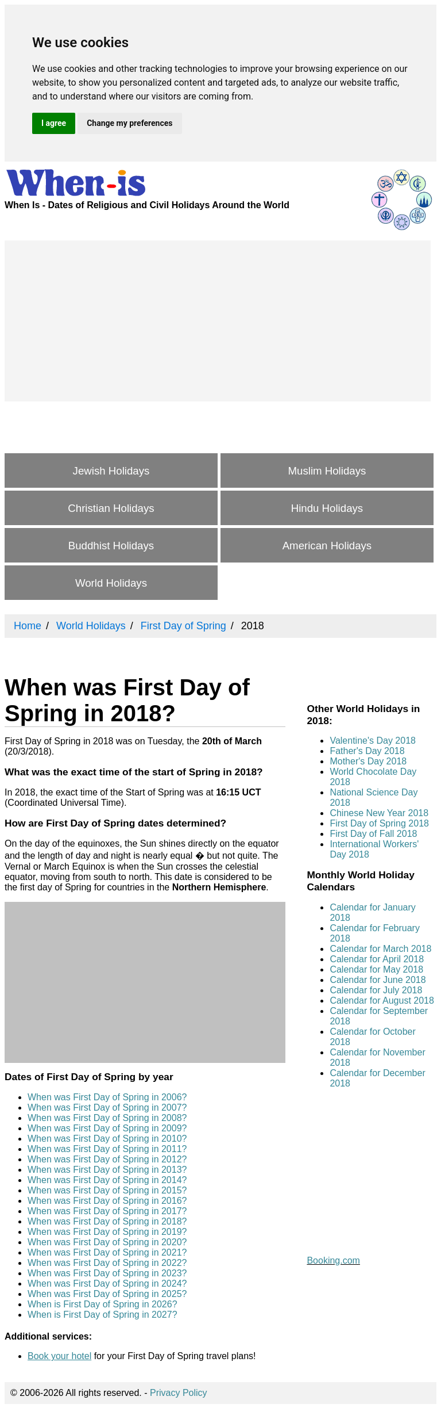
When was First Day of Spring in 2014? (107, 1180)
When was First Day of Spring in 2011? (107, 1149)
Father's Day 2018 (367, 751)
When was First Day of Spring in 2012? (107, 1159)
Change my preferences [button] (129, 123)
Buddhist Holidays (111, 546)
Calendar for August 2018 (382, 1000)
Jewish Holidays (111, 471)
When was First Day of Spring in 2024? (107, 1283)
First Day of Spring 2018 (379, 823)
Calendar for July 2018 (376, 990)
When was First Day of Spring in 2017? (107, 1211)
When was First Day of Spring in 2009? (107, 1128)
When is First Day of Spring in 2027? (102, 1314)
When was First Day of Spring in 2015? (107, 1190)
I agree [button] (53, 123)
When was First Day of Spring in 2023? (107, 1273)
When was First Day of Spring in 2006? (107, 1097)
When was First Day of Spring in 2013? (107, 1169)
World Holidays (111, 583)
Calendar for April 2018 (377, 959)
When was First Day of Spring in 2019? (107, 1232)
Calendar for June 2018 (377, 980)
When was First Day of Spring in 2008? (107, 1118)
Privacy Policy (178, 1393)
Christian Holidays (111, 508)
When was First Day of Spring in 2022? (107, 1263)
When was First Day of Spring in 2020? (107, 1242)
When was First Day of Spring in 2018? (107, 1221)
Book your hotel (59, 1356)
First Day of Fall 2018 (373, 834)
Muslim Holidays (327, 471)
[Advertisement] (218, 320)
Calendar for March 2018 (380, 949)
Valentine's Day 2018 (373, 740)
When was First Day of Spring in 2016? (107, 1201)
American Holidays (327, 546)
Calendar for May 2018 (376, 969)
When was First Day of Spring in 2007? (107, 1107)
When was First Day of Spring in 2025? (107, 1294)
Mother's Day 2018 (368, 761)
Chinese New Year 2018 (379, 813)
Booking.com (333, 1260)
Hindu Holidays (327, 508)
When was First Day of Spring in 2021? (107, 1252)
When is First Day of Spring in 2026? (102, 1304)
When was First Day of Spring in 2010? (107, 1138)
